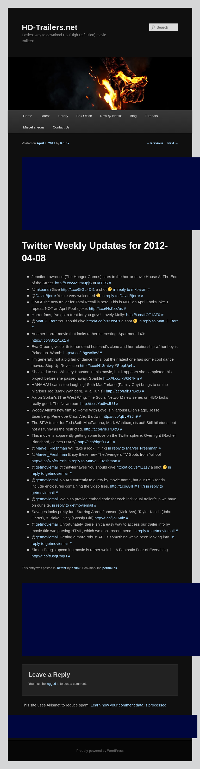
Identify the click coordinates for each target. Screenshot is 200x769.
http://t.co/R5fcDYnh (49, 461)
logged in (53, 684)
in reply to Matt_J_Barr (158, 321)
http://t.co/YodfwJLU (97, 403)
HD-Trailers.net (49, 27)
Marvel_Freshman (51, 448)
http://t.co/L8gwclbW (81, 352)
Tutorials (151, 116)
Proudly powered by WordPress (99, 751)
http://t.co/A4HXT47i (127, 486)
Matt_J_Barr (46, 321)
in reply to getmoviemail (72, 505)
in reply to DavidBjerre (121, 295)
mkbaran (43, 289)
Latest (44, 116)
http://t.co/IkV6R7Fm (121, 378)
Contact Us (61, 127)
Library (63, 116)
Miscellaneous (34, 127)
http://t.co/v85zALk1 (49, 340)
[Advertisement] (111, 619)
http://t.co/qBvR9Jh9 (120, 416)
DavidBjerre (46, 295)
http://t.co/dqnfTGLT (95, 442)
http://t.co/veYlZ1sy (133, 467)
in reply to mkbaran (130, 289)
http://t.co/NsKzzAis (106, 308)
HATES (101, 283)
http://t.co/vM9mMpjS (73, 283)
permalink (109, 568)
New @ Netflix (111, 116)
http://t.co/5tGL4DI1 (78, 289)
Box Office (84, 116)
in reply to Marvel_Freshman (133, 448)
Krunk (64, 143)
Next (172, 143)
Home (27, 116)
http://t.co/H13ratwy (97, 365)
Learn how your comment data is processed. (129, 705)
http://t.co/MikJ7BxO (123, 391)
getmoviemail (47, 467)
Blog (133, 116)
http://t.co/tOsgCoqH (49, 556)
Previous (155, 143)
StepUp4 (124, 365)
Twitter (61, 568)
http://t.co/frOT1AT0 (143, 314)
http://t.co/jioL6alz (110, 518)
